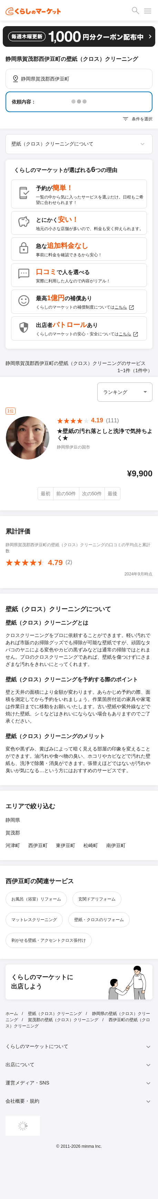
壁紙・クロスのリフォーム (99, 919)
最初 (45, 493)
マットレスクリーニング (34, 919)
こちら (125, 307)
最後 (112, 493)
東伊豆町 (65, 845)
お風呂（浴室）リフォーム (36, 899)
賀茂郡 (13, 832)
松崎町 (90, 845)
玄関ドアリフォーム (97, 899)
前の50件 (66, 493)
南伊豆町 (116, 845)
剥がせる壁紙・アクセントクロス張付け (48, 940)
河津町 (13, 845)
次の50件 (92, 493)
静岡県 (13, 820)
